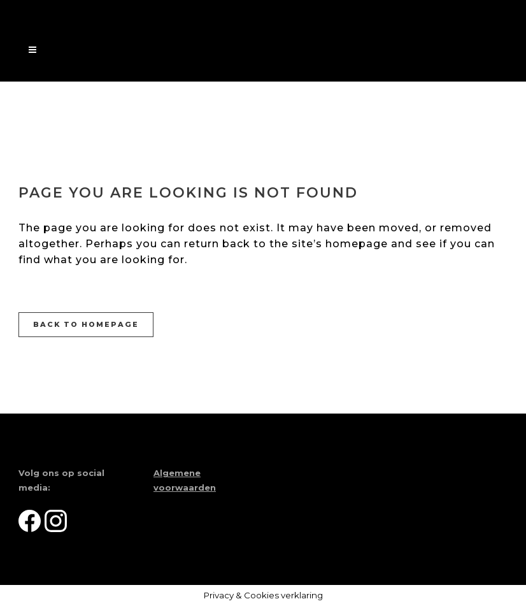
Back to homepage (86, 324)
